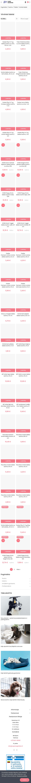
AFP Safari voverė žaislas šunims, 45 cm (23, 375)
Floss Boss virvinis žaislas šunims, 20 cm (23, 496)
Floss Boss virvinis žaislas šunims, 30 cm (8, 496)
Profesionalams (6, 586)
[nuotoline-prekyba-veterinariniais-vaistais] (15, 762)
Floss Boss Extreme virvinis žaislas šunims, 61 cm (8, 436)
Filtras (3, 18)
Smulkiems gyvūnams (8, 583)
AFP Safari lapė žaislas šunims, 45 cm (8, 375)
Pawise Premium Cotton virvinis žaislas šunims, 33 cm (23, 255)
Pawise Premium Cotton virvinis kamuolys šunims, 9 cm (23, 285)
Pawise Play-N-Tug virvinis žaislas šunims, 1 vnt (8, 134)
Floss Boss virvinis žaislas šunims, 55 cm (8, 465)
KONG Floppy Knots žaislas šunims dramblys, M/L (23, 557)
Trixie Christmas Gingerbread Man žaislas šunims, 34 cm (23, 73)
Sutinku (25, 780)
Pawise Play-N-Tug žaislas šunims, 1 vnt (23, 133)
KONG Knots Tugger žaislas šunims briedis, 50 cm (23, 224)
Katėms (4, 581)
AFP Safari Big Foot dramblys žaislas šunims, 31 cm (8, 406)
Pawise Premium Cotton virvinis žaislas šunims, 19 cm (8, 285)
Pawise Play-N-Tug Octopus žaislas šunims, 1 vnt (8, 104)
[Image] (8, 2)
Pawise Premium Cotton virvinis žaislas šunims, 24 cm (8, 255)
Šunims (4, 578)
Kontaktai (15, 732)
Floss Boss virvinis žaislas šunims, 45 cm (23, 465)
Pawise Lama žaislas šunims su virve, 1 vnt (23, 103)
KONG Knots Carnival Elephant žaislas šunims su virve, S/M (8, 164)
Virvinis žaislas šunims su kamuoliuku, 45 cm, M (8, 73)
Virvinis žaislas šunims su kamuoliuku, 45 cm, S (8, 526)
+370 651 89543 (15, 740)
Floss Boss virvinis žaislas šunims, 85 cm (23, 435)
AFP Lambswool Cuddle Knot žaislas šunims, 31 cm (23, 406)
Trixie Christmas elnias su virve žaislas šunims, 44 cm (23, 43)
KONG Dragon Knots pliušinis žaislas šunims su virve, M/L (23, 164)
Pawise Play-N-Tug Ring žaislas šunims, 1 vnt (23, 526)
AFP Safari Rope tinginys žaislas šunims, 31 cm (23, 345)
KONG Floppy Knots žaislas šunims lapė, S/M (23, 194)
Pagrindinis (5, 574)
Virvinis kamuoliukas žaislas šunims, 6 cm (8, 345)
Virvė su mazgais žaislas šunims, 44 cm (8, 314)
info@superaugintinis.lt (15, 746)
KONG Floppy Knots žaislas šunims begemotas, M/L (7, 557)
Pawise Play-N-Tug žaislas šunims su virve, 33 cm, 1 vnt (7, 43)
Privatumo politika (22, 776)
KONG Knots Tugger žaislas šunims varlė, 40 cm (8, 224)
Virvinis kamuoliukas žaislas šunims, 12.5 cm (23, 314)
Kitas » (18, 569)
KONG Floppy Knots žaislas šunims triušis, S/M (8, 194)
